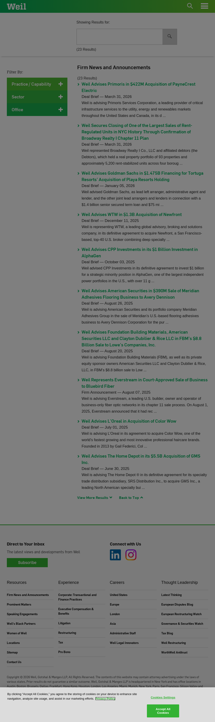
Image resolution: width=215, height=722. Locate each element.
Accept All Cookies (163, 710)
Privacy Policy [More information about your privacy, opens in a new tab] (105, 698)
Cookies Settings (163, 697)
